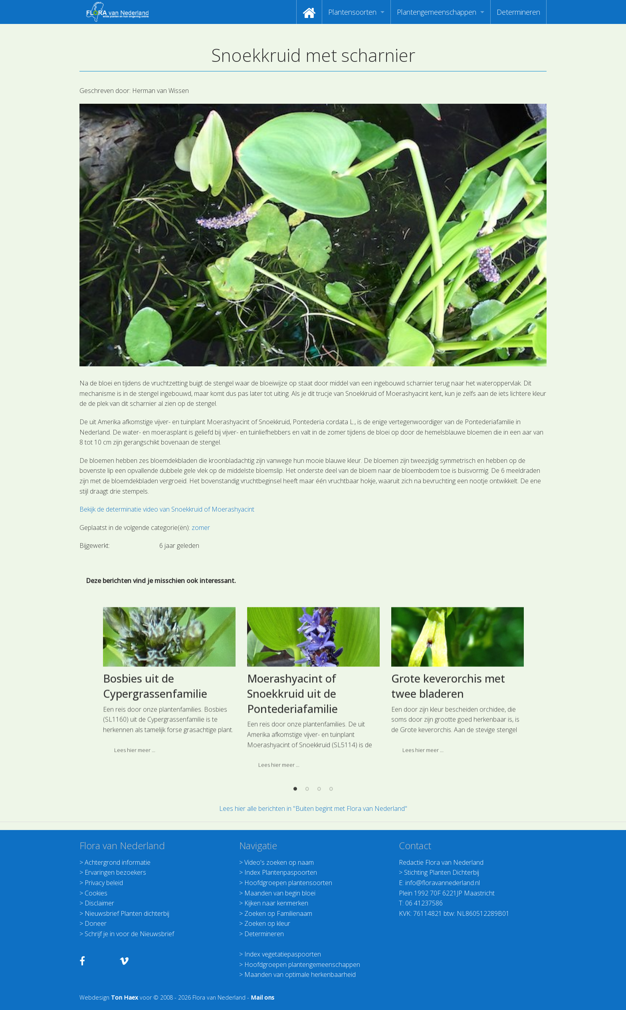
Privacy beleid (104, 882)
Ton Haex (124, 997)
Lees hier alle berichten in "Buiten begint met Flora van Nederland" (313, 808)
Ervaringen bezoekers (115, 872)
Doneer (96, 923)
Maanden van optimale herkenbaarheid (300, 974)
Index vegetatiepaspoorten (282, 954)
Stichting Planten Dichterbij (441, 872)
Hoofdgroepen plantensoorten (288, 882)
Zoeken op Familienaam (278, 913)
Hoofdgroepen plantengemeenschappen (302, 964)
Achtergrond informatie (118, 862)
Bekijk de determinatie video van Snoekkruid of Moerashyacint (166, 509)
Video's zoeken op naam (279, 862)
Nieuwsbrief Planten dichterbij (127, 913)
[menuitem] (309, 12)
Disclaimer (99, 903)
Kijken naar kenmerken (276, 903)
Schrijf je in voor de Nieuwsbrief (129, 933)
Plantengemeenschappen (436, 12)
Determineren (518, 12)
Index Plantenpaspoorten (280, 872)
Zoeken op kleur (267, 923)
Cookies (96, 893)
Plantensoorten (352, 12)
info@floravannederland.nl (442, 882)
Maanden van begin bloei (279, 893)
